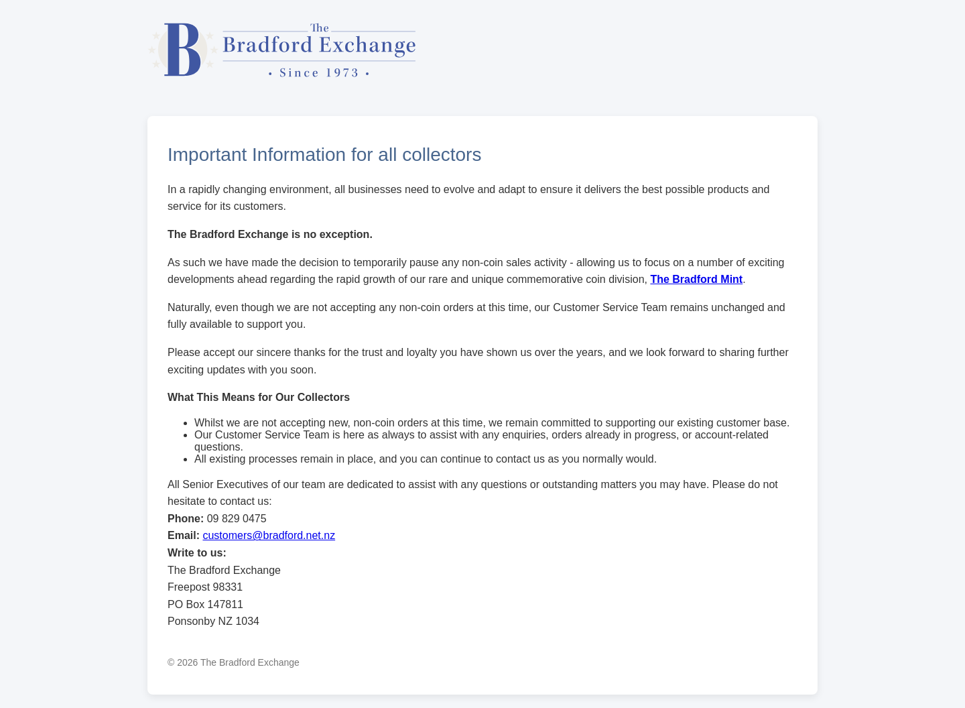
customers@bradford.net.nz (268, 535)
